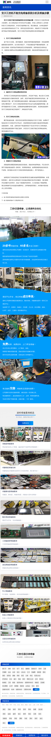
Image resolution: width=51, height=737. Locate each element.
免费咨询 (25, 423)
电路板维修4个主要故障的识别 (14, 200)
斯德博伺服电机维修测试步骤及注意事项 (17, 197)
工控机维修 (5, 193)
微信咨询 (44, 735)
